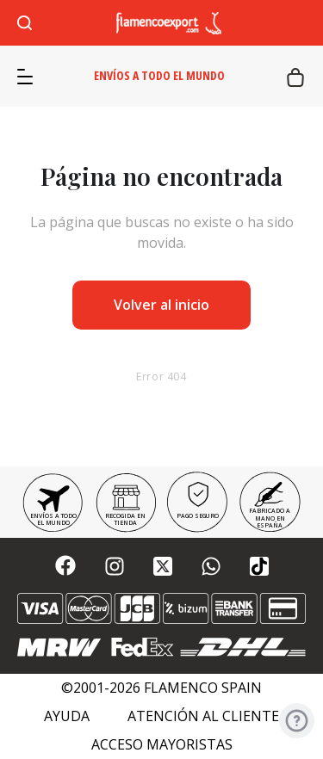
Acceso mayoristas (162, 745)
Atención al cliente (203, 716)
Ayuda (67, 716)
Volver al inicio (161, 304)
